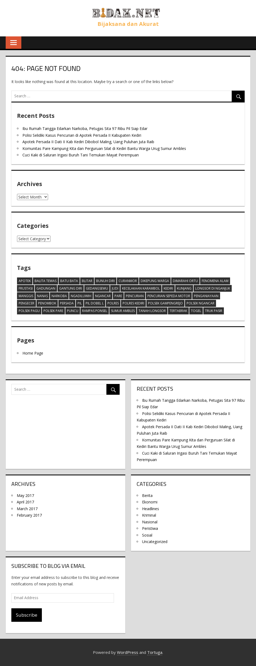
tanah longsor (152, 310)
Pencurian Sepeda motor (168, 296)
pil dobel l (95, 303)
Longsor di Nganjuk (212, 288)
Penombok (47, 303)
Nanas (42, 296)
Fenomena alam (215, 281)
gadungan (45, 288)
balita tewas (45, 281)
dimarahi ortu (185, 281)
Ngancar (103, 296)
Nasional (149, 521)
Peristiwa (150, 528)
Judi (115, 288)
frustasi (26, 288)
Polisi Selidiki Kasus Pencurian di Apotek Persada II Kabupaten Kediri (81, 135)
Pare (118, 296)
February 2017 (29, 515)
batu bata (69, 281)
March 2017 (27, 508)
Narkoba (59, 296)
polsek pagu (29, 310)
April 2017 (25, 501)
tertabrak (178, 310)
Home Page (32, 353)
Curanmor (128, 281)
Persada (67, 303)
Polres (113, 303)
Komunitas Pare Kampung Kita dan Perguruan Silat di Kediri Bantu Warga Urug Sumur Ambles (104, 148)
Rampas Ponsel (94, 310)
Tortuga (154, 652)
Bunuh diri (105, 281)
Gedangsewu (97, 288)
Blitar (87, 281)
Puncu (72, 310)
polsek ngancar (200, 303)
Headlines (150, 508)
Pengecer (26, 303)
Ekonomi (149, 501)
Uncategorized (154, 541)
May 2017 (25, 495)
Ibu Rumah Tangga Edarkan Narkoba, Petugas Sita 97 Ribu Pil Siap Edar (84, 128)
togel (196, 310)
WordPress (127, 652)
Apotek (25, 281)
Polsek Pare (53, 310)
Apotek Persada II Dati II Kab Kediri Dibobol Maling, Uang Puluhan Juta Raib (88, 141)
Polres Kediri (133, 303)
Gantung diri (70, 288)
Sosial (147, 535)
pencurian (135, 296)
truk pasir (213, 310)
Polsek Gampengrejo (165, 303)
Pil (80, 303)
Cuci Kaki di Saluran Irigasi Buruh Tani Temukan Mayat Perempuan (80, 154)
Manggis (26, 296)
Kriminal (149, 515)
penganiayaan (206, 296)
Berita (147, 495)
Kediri (168, 288)
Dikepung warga (155, 281)
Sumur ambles (123, 310)
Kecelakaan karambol (141, 288)
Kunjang (184, 288)
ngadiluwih (81, 296)
